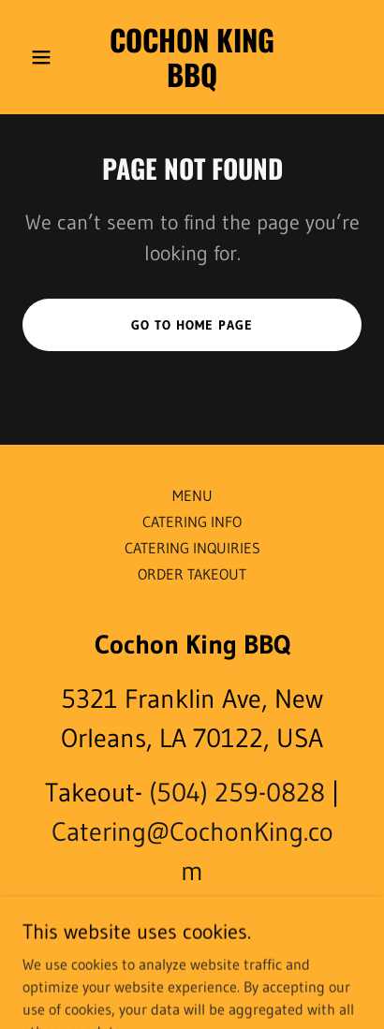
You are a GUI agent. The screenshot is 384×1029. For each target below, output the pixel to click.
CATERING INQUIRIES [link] (192, 547)
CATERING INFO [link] (192, 521)
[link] (192, 81)
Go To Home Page (192, 324)
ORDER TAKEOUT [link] (192, 574)
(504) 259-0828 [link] (237, 792)
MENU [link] (192, 495)
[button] (47, 57)
